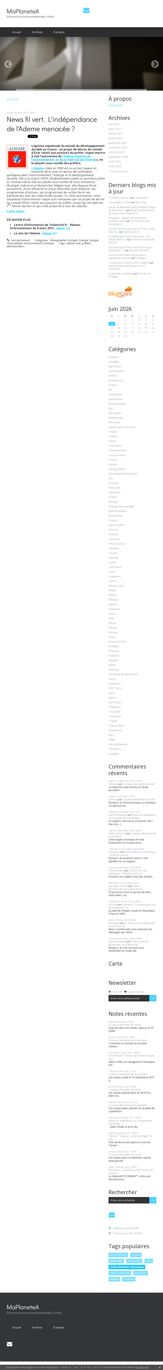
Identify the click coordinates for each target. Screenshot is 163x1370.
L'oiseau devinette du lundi (139, 784)
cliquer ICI (62, 228)
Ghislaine (114, 852)
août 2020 (114, 161)
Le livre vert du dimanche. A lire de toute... (132, 924)
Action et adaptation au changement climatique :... (132, 816)
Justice (112, 562)
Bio (111, 408)
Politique (48, 243)
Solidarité (114, 683)
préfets (86, 243)
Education (114, 492)
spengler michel (118, 886)
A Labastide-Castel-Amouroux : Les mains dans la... (129, 238)
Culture (113, 459)
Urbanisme (115, 730)
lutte (149, 1261)
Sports (113, 697)
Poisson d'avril (117, 641)
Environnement (33, 243)
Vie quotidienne (118, 744)
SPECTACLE (115, 688)
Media (112, 590)
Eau (111, 478)
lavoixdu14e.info (139, 250)
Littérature (115, 567)
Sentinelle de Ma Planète (123, 674)
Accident (113, 357)
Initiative (114, 548)
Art (110, 389)
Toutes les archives (118, 171)
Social (112, 679)
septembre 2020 (118, 156)
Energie (83, 240)
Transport (115, 716)
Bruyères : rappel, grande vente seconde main (127, 219)
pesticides (141, 1273)
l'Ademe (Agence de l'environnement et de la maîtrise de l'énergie (64, 158)
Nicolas (113, 784)
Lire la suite (115, 105)
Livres (112, 571)
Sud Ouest (115, 702)
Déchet (113, 464)
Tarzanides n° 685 (119, 202)
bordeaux (129, 1279)
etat (78, 243)
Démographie (58, 240)
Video (112, 739)
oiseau (114, 1279)
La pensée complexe (121, 273)
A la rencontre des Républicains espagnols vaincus (127, 256)
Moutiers (114, 923)
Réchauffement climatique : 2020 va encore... (132, 853)
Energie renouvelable (121, 506)
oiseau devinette (120, 1273)
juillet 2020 (115, 166)
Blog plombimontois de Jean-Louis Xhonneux (132, 211)
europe (136, 1255)
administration (15, 246)
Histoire (113, 529)
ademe (71, 243)
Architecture (116, 380)
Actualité (114, 361)
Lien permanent (18, 240)
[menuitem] (16, 32)
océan (112, 613)
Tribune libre (116, 725)
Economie (114, 487)
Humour (114, 534)
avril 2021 (114, 124)
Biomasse (114, 422)
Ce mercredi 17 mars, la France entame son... (132, 1057)
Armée (112, 385)
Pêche (112, 623)
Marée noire (116, 585)
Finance (113, 520)
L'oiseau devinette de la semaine (132, 835)
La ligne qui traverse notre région (129, 262)
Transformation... (119, 197)
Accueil (16, 32)
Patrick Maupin (118, 815)
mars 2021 (115, 128)
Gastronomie (116, 525)
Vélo (111, 735)
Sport (112, 693)
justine (113, 904)
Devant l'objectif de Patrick (131, 241)
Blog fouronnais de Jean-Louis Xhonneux (127, 267)
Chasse (113, 431)
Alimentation (116, 371)
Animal (113, 375)
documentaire (118, 1255)
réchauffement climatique (127, 1267)
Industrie (114, 539)
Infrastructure (117, 543)
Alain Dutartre (117, 833)
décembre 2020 (118, 142)
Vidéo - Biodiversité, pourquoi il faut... (126, 887)
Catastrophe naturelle (122, 427)
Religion (113, 660)
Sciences (114, 669)
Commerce (115, 445)
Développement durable (123, 473)
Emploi (113, 497)
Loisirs (113, 581)
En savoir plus (142, 1367)
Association (115, 394)
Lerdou (113, 799)
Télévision (115, 707)
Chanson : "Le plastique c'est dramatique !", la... (132, 906)
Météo (112, 595)
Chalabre (141, 258)
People (113, 627)
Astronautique (117, 403)
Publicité (114, 655)
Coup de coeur (117, 455)
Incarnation (141, 197)
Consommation (118, 450)
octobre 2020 (116, 152)
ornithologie (134, 1261)
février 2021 (116, 133)
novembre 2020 (118, 147)
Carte (115, 963)
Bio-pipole (115, 413)
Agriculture (115, 366)
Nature (113, 604)
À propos (58, 32)
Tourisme (114, 711)
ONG (111, 618)
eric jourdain (116, 870)
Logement (115, 576)
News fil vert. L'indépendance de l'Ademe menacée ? (52, 123)
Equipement (116, 515)
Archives (37, 32)
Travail (113, 720)
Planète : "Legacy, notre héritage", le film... (130, 1137)
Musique (114, 599)
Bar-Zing (140, 202)
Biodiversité (116, 417)
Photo (112, 637)
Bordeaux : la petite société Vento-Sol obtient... (131, 1171)
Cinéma (113, 436)
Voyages (114, 753)
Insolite (113, 553)
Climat (112, 441)
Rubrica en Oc (132, 232)
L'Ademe (37, 168)
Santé (112, 665)
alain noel (116, 1261)
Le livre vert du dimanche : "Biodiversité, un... (127, 872)
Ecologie (72, 240)
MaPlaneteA (23, 11)
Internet (113, 557)
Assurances (115, 399)
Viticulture (115, 748)
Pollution (114, 651)
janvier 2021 (116, 138)
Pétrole (113, 632)
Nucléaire (114, 609)
